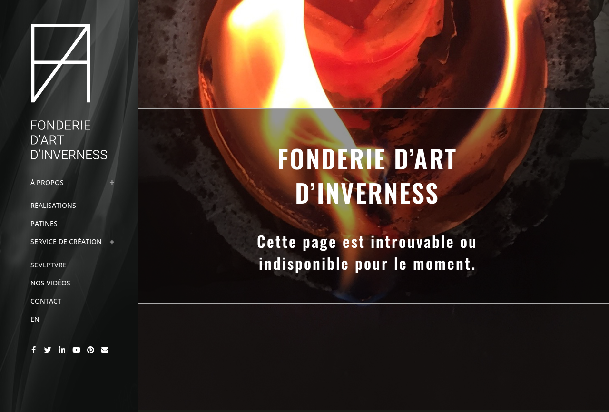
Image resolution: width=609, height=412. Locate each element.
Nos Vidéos (50, 282)
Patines (44, 223)
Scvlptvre (48, 264)
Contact (45, 300)
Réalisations (53, 205)
